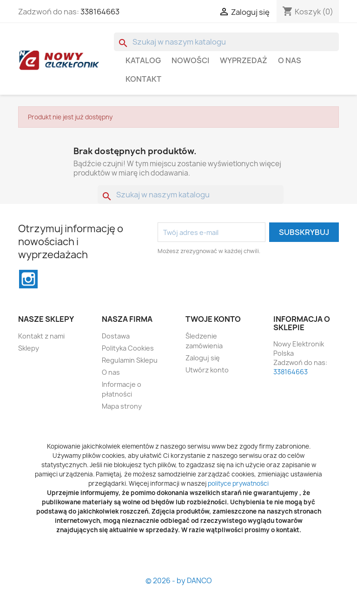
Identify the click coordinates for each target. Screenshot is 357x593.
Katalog (143, 60)
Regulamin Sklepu (130, 360)
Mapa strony (122, 406)
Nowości (190, 60)
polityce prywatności (238, 483)
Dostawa (116, 336)
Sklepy (28, 348)
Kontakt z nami (41, 336)
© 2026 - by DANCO (178, 581)
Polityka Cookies (128, 348)
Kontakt (143, 79)
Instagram (28, 279)
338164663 (99, 12)
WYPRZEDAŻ (243, 60)
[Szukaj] (226, 42)
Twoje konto (213, 319)
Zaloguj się (202, 357)
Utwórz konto (207, 369)
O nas (289, 60)
